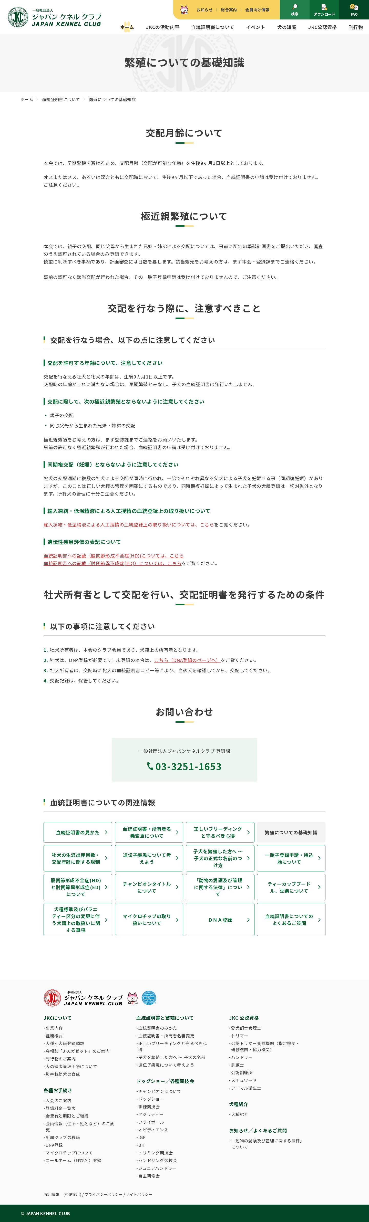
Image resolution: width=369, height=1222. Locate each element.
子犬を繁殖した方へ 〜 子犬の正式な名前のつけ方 (218, 858)
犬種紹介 (239, 1114)
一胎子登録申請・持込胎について (289, 858)
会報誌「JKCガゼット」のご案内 (78, 1051)
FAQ (354, 10)
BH (141, 1145)
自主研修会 (149, 1176)
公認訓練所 (242, 1072)
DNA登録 (54, 1145)
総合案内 (229, 9)
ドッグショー (151, 1099)
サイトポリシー (139, 1194)
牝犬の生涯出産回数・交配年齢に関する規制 (76, 858)
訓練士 (237, 1065)
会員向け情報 (257, 9)
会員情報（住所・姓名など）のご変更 (80, 1126)
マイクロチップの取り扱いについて (147, 919)
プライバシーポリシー (104, 1194)
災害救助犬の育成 (63, 1074)
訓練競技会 (149, 1106)
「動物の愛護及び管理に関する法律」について (218, 887)
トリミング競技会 (155, 1153)
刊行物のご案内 (61, 1059)
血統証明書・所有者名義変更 (166, 1036)
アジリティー (151, 1114)
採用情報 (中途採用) (62, 1194)
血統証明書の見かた (78, 832)
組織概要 (54, 1036)
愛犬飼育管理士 (246, 1028)
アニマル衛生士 (246, 1088)
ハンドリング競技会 (157, 1160)
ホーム (127, 27)
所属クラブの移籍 (63, 1137)
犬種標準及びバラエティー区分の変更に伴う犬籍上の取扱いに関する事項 (76, 919)
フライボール (151, 1122)
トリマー (239, 1036)
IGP (142, 1137)
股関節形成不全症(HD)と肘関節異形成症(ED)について (76, 887)
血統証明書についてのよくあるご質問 (289, 919)
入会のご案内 (58, 1100)
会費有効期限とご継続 (67, 1116)
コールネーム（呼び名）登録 (73, 1160)
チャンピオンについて (159, 1091)
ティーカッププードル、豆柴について (289, 887)
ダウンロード (324, 10)
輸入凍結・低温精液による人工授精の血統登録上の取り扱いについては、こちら (129, 524)
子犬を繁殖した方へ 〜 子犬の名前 (172, 1057)
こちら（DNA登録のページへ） (187, 660)
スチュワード (244, 1080)
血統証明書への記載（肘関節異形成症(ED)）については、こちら (113, 563)
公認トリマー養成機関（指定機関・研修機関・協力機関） (265, 1046)
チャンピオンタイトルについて (147, 887)
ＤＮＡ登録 (220, 919)
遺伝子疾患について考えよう (147, 858)
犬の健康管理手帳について (71, 1066)
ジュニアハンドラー (157, 1168)
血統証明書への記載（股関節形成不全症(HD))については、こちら (114, 555)
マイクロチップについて (69, 1153)
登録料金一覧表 (61, 1108)
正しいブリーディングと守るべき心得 (218, 832)
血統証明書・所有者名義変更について (147, 832)
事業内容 (54, 1028)
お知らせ (205, 9)
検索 (294, 10)
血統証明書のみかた (157, 1028)
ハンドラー (242, 1057)
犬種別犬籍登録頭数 (65, 1043)
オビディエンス (153, 1129)
